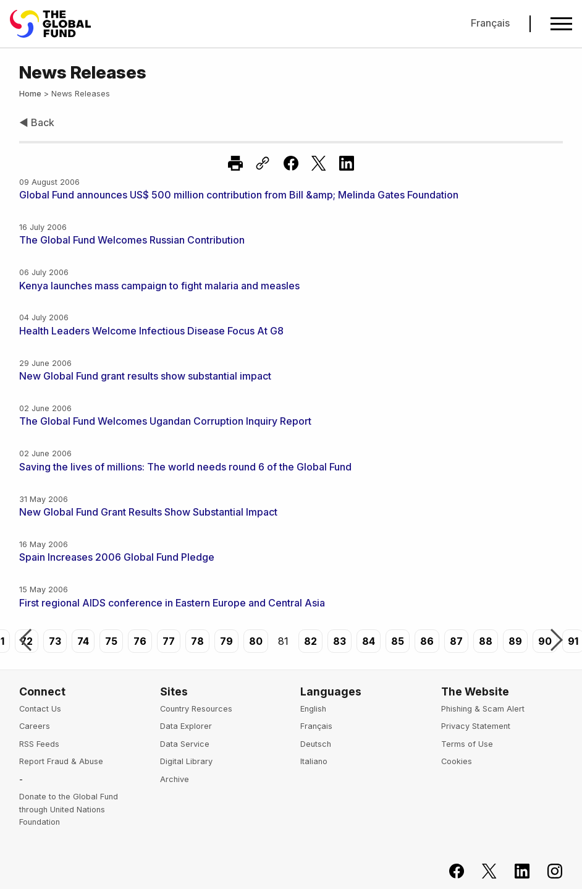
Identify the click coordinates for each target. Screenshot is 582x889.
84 (368, 641)
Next (556, 641)
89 (515, 641)
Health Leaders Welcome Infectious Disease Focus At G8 (151, 331)
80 (256, 641)
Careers (34, 726)
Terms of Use (467, 744)
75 (111, 641)
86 (427, 641)
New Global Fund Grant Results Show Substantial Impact (148, 512)
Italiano (313, 761)
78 (197, 641)
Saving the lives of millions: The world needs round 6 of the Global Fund (185, 467)
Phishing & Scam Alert (483, 708)
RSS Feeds (39, 744)
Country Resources (196, 708)
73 (55, 641)
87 (456, 641)
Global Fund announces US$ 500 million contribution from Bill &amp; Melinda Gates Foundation (238, 195)
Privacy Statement (475, 726)
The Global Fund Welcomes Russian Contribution (132, 240)
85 (397, 641)
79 (226, 641)
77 (168, 641)
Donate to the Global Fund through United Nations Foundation (68, 809)
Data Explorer (186, 726)
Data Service (184, 744)
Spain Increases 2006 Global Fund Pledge (116, 557)
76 (139, 641)
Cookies (456, 761)
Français (490, 23)
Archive (174, 779)
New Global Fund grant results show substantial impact (145, 376)
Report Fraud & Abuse (61, 761)
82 (310, 641)
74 (83, 641)
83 (339, 641)
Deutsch (315, 744)
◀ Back (36, 122)
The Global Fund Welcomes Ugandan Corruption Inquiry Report (165, 421)
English (313, 708)
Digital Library (186, 761)
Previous (25, 641)
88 (485, 641)
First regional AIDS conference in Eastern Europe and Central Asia (172, 603)
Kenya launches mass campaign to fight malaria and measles (159, 285)
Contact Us (40, 708)
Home (30, 93)
